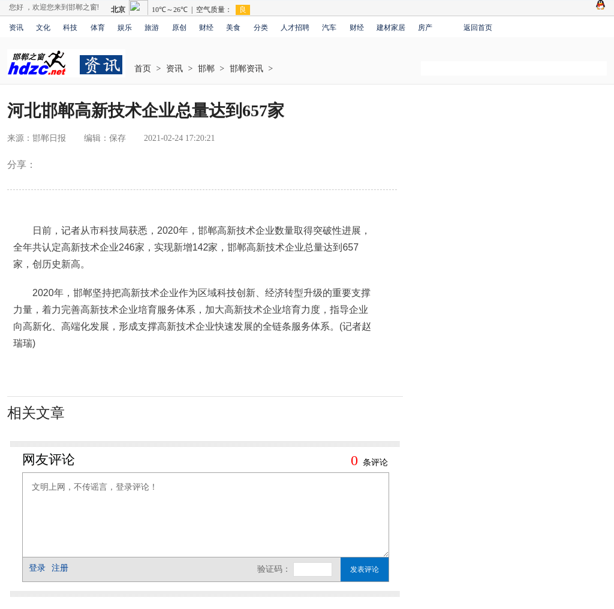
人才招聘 (295, 27)
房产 (425, 27)
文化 (43, 27)
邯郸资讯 (246, 68)
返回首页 (477, 27)
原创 (179, 27)
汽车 (329, 27)
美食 (233, 27)
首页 (142, 68)
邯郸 (206, 68)
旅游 (152, 27)
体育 (98, 27)
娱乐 (125, 27)
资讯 (16, 27)
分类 (261, 27)
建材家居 (391, 27)
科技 (70, 27)
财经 (206, 27)
